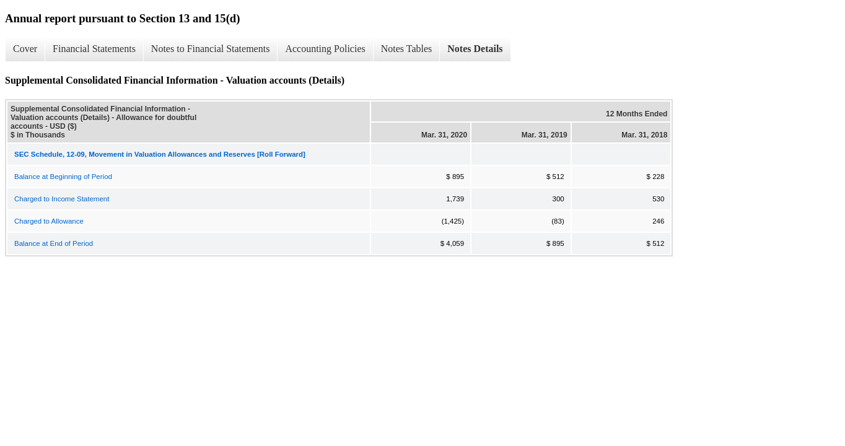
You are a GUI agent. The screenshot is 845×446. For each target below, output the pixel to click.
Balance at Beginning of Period (63, 176)
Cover (25, 48)
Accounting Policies (325, 48)
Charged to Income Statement (61, 199)
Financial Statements (94, 48)
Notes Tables (406, 48)
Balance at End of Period (53, 243)
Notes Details (474, 48)
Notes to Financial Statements (210, 48)
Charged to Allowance (49, 221)
